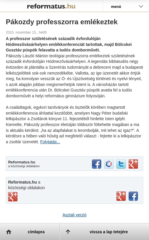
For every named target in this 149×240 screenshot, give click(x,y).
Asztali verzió (74, 215)
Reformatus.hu (51, 6)
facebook (96, 164)
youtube (121, 196)
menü (116, 6)
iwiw (108, 164)
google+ (133, 164)
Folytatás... (50, 141)
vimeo (12, 196)
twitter (121, 164)
